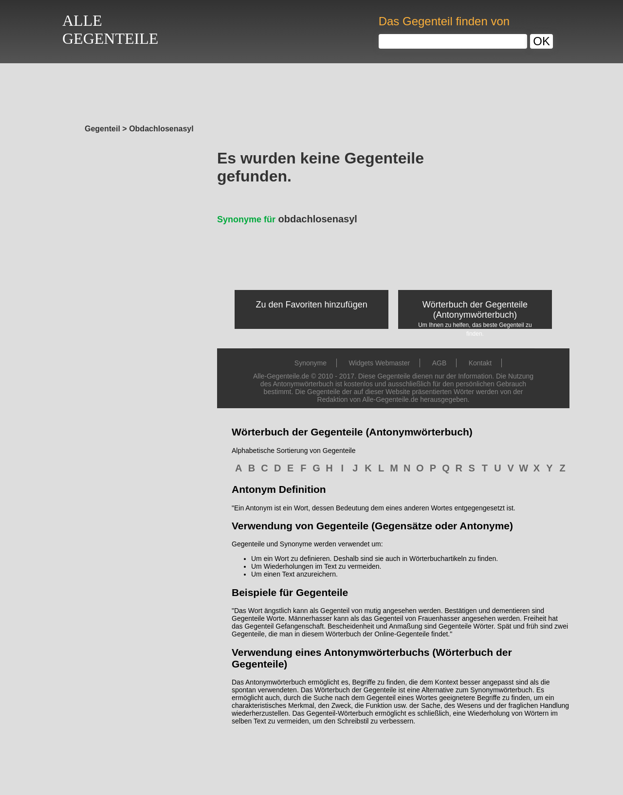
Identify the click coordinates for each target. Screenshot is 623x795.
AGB (439, 363)
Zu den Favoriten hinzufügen (311, 304)
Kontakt (480, 363)
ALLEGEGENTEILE (110, 29)
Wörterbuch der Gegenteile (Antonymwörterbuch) (475, 310)
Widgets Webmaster (379, 363)
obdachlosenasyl (287, 219)
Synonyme (310, 363)
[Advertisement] (311, 91)
